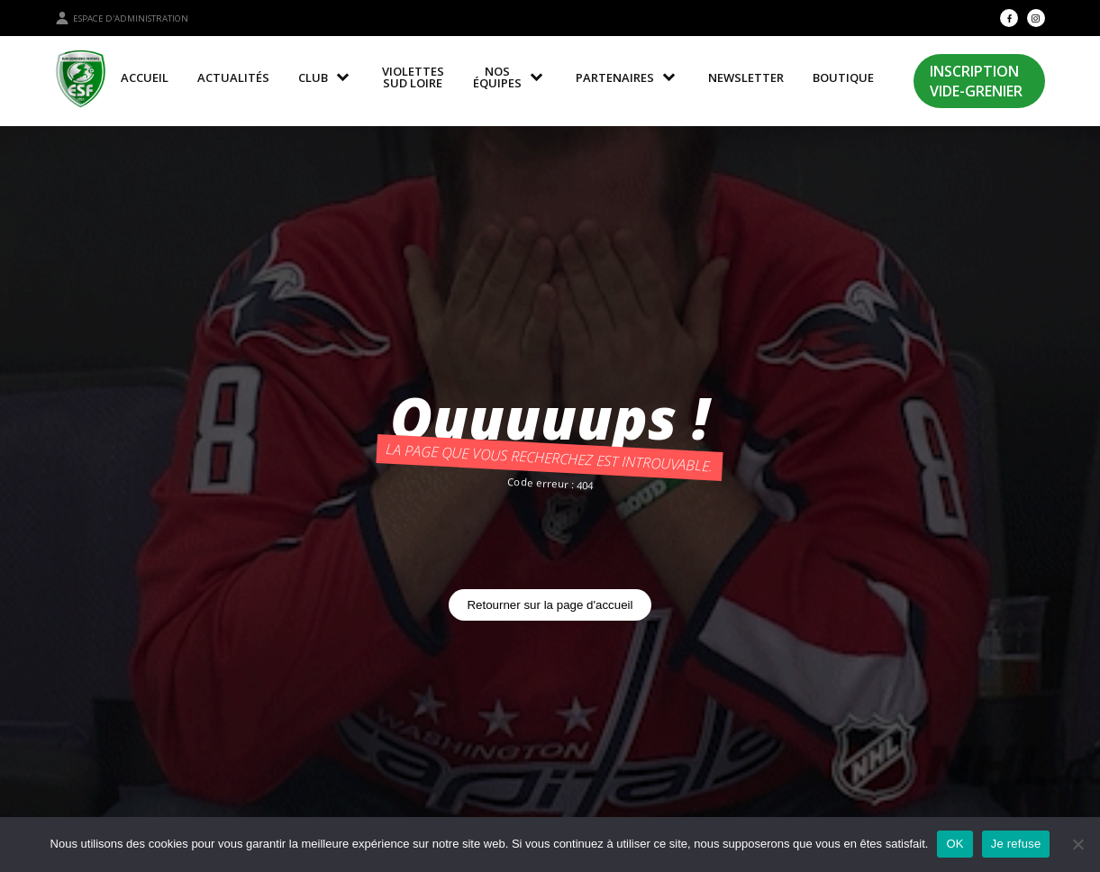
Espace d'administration (121, 18)
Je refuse (1016, 843)
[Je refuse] (1077, 844)
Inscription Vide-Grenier (976, 81)
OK (954, 843)
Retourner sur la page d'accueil (549, 605)
